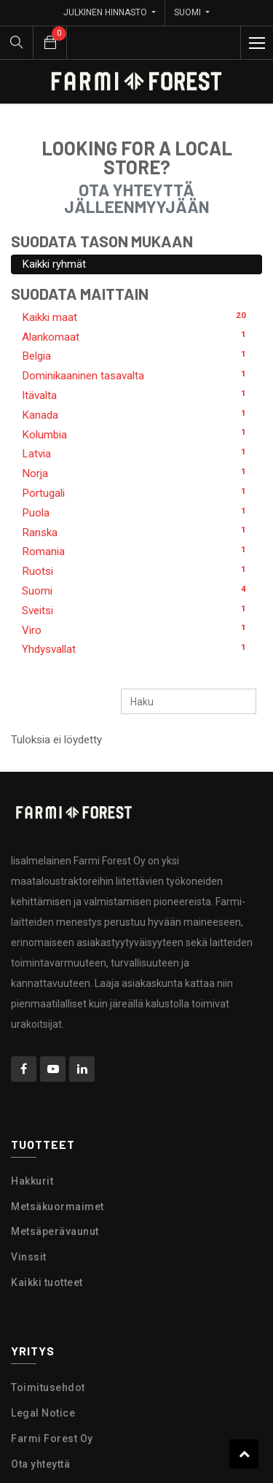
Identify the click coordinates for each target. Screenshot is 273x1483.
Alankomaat (136, 336)
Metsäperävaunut (55, 1231)
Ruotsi (136, 570)
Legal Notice (43, 1413)
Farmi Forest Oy (52, 1438)
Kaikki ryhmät (54, 264)
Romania (136, 550)
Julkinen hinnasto (106, 12)
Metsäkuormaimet (57, 1206)
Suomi (136, 590)
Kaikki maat (136, 316)
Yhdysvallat (136, 648)
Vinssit (29, 1257)
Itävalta (136, 394)
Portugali (136, 492)
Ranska (136, 531)
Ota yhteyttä (40, 1464)
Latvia (136, 453)
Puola (136, 512)
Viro (136, 629)
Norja (136, 472)
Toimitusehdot (48, 1387)
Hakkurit (32, 1181)
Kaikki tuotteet (47, 1282)
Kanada (136, 414)
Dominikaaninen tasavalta (136, 375)
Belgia (136, 355)
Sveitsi (136, 610)
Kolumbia (136, 434)
